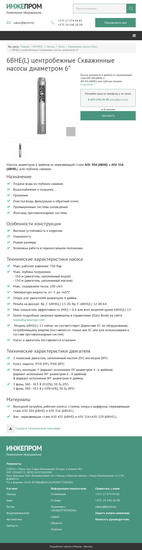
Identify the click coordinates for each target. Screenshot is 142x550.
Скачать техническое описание (33, 428)
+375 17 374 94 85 (70, 20)
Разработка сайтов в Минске (66, 546)
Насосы (50, 46)
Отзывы (56, 500)
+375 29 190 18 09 (70, 25)
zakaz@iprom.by (23, 22)
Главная (25, 46)
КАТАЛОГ (38, 46)
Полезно (56, 529)
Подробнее (87, 84)
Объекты (56, 523)
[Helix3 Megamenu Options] (134, 35)
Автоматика (14, 519)
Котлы (10, 506)
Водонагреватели (17, 513)
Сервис (55, 516)
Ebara (61, 46)
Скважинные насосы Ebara (83, 46)
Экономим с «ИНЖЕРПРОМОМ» (64, 508)
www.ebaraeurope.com (29, 320)
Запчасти (12, 525)
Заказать (108, 116)
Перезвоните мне (115, 22)
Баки (9, 500)
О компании (58, 494)
